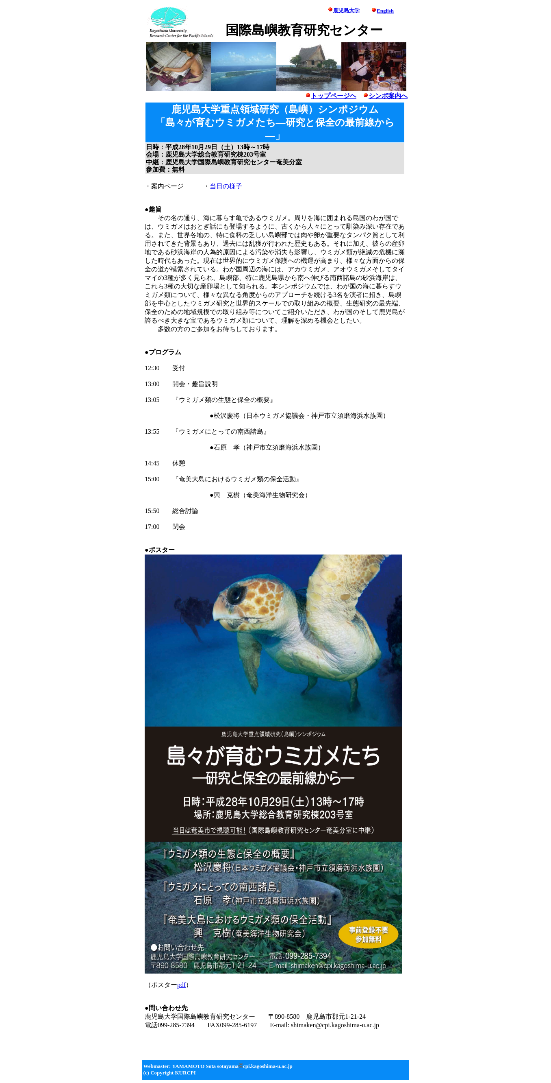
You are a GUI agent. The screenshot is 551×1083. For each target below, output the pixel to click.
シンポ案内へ (388, 95)
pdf (181, 984)
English (385, 11)
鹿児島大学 (346, 10)
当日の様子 (226, 186)
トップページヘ (330, 95)
